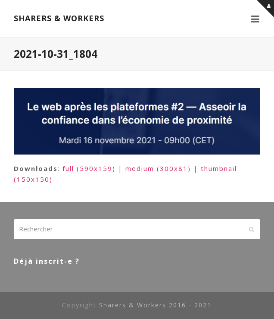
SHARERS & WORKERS (59, 18)
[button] (255, 18)
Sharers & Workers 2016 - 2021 (155, 305)
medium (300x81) (158, 168)
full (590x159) (88, 168)
